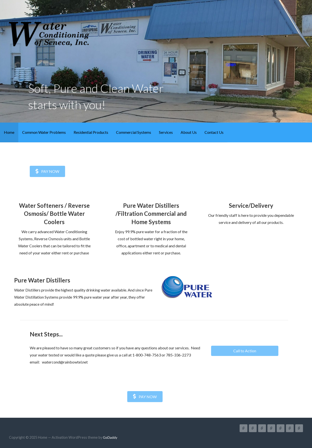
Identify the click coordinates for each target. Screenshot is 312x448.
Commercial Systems (133, 132)
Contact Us (214, 132)
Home (9, 132)
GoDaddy (110, 437)
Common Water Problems (44, 132)
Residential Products (91, 132)
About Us (189, 132)
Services (166, 132)
